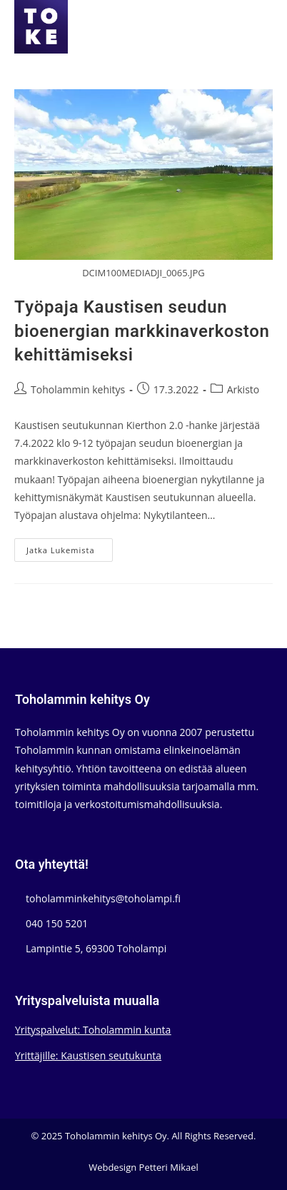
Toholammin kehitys (78, 389)
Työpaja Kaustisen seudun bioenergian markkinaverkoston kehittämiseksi (141, 331)
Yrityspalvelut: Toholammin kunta (93, 1030)
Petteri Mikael (168, 1167)
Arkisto (243, 389)
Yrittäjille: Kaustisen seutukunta (88, 1055)
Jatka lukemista (69, 552)
